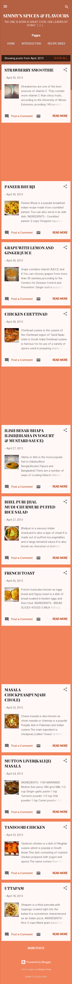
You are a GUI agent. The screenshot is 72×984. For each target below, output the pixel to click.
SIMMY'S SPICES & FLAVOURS (36, 16)
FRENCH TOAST (20, 573)
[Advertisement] (36, 152)
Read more (60, 116)
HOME (11, 43)
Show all (60, 58)
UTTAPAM (14, 888)
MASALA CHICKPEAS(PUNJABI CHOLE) (25, 694)
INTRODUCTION (31, 43)
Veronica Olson (44, 969)
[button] (65, 70)
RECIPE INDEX (56, 43)
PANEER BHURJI (20, 186)
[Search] (66, 7)
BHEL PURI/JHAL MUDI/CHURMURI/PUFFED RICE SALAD (30, 506)
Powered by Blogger (36, 962)
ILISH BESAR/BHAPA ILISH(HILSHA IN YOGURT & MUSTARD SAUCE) (29, 435)
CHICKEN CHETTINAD (26, 314)
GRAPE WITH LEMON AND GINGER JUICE (29, 250)
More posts (36, 948)
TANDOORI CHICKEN (25, 827)
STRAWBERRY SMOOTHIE (29, 69)
